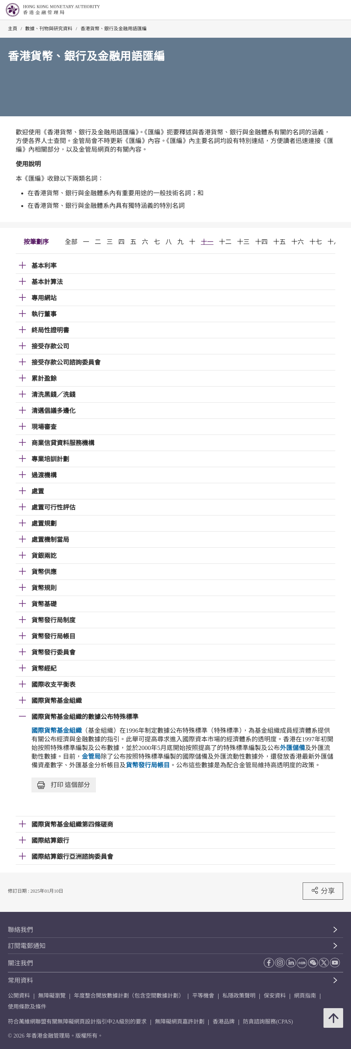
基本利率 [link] (44, 265)
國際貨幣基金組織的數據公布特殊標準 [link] (84, 716)
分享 (323, 890)
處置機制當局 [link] (50, 539)
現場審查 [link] (44, 427)
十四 (261, 241)
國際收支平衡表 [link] (53, 684)
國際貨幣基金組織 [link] (56, 700)
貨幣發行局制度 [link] (53, 620)
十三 (243, 241)
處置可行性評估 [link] (53, 507)
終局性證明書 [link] (50, 330)
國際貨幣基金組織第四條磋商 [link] (72, 824)
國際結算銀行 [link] (50, 840)
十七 (315, 241)
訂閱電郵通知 (27, 946)
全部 (71, 241)
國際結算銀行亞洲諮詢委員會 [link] (72, 856)
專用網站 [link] (44, 298)
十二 (225, 241)
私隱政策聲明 (238, 996)
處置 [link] (37, 491)
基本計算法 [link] (47, 282)
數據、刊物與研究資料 (48, 28)
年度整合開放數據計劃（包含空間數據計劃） (129, 996)
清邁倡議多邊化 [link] (53, 410)
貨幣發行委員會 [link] (53, 652)
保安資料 (275, 996)
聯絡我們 (20, 929)
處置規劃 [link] (44, 523)
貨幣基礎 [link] (44, 604)
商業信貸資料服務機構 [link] (62, 443)
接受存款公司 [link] (50, 346)
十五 (279, 241)
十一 (207, 241)
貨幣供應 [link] (44, 572)
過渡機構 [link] (44, 475)
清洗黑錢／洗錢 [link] (53, 394)
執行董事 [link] (44, 314)
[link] (325, 10)
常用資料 (20, 980)
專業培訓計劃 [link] (50, 459)
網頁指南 (305, 996)
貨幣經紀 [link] (44, 668)
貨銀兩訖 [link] (44, 555)
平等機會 (203, 996)
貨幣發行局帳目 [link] (53, 636)
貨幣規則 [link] (44, 588)
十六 (297, 241)
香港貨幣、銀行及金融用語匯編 (114, 28)
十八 (333, 241)
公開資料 (19, 996)
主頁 (12, 28)
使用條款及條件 (27, 1007)
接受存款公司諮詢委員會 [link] (66, 362)
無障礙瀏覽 (52, 996)
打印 (63, 785)
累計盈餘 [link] (44, 378)
